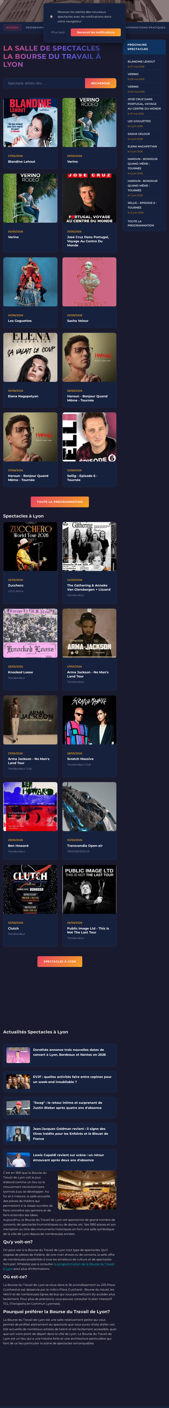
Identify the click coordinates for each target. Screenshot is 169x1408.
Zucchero (15, 586)
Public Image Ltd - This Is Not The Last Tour (88, 931)
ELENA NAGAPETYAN (142, 146)
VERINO (133, 74)
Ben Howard (18, 846)
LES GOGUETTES (139, 121)
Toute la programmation (141, 223)
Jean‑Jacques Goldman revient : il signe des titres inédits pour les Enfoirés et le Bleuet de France (70, 1134)
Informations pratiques (145, 27)
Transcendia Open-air (85, 846)
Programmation (39, 27)
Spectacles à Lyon (60, 961)
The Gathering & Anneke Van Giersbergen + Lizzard (88, 588)
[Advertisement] (60, 1000)
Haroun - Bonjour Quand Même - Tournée (87, 399)
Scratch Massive (80, 760)
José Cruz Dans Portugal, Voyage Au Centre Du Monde (88, 242)
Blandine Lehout (21, 161)
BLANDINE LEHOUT (141, 61)
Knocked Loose (20, 673)
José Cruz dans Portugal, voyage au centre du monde (144, 104)
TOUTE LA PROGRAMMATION (60, 502)
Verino (72, 161)
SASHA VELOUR (139, 133)
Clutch (13, 929)
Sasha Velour (78, 321)
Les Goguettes (20, 321)
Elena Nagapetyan (23, 397)
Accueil (12, 27)
